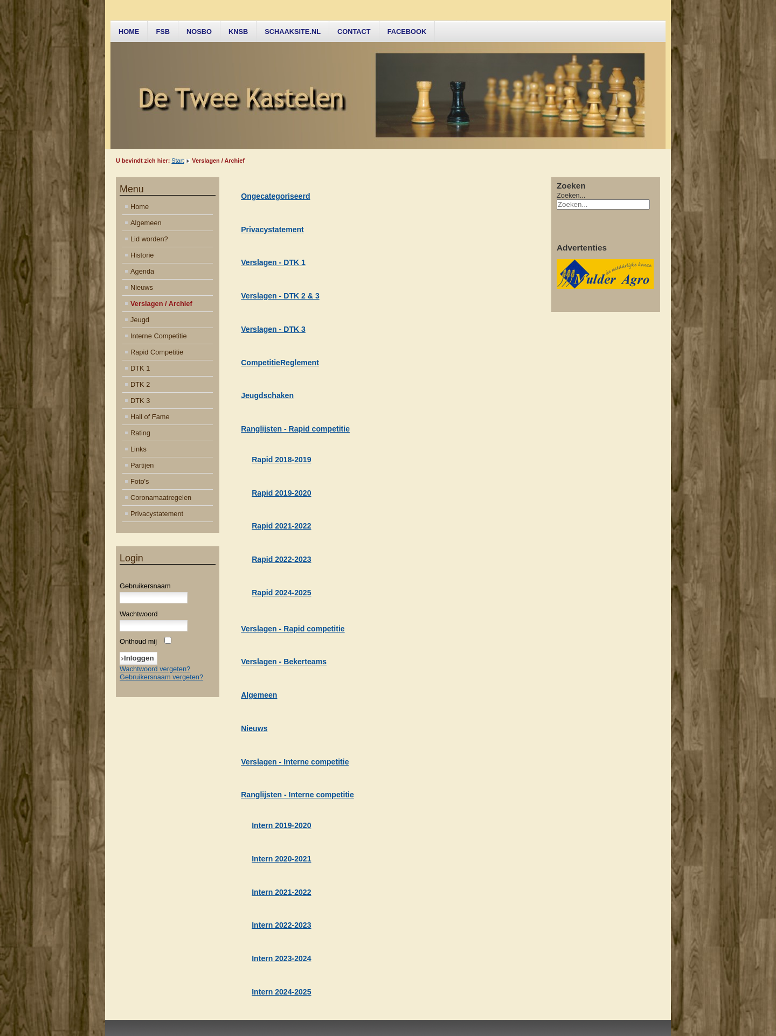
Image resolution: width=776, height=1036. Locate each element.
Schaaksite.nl (293, 31)
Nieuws (141, 287)
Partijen (142, 465)
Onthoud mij (138, 641)
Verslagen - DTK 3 (273, 329)
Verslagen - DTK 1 (273, 262)
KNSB (238, 31)
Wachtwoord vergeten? (155, 669)
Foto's (139, 481)
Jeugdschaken (267, 395)
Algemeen (146, 223)
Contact (354, 31)
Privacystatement (156, 514)
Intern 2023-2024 (281, 958)
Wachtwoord (139, 614)
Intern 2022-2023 (281, 925)
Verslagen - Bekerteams (284, 661)
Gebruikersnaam (145, 586)
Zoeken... (571, 195)
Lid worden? (149, 239)
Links (138, 449)
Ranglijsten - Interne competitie (297, 794)
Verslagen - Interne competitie (295, 761)
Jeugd (139, 320)
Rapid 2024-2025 (281, 592)
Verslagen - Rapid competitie (292, 628)
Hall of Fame (150, 417)
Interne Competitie (158, 336)
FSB (163, 31)
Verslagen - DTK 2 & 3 (280, 295)
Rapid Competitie (156, 352)
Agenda (142, 271)
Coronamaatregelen (160, 497)
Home (129, 31)
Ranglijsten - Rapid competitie (295, 429)
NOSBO (199, 31)
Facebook (407, 31)
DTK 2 (140, 384)
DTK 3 (140, 401)
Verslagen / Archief (161, 304)
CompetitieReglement (280, 362)
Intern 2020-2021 (281, 858)
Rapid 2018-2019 (281, 459)
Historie (142, 255)
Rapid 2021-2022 (281, 526)
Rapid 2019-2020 (281, 493)
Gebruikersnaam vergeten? (161, 677)
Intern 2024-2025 (281, 992)
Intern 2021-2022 (281, 892)
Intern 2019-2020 (281, 825)
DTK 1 (140, 368)
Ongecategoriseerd (275, 196)
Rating (140, 433)
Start (177, 160)
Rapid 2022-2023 (281, 559)
